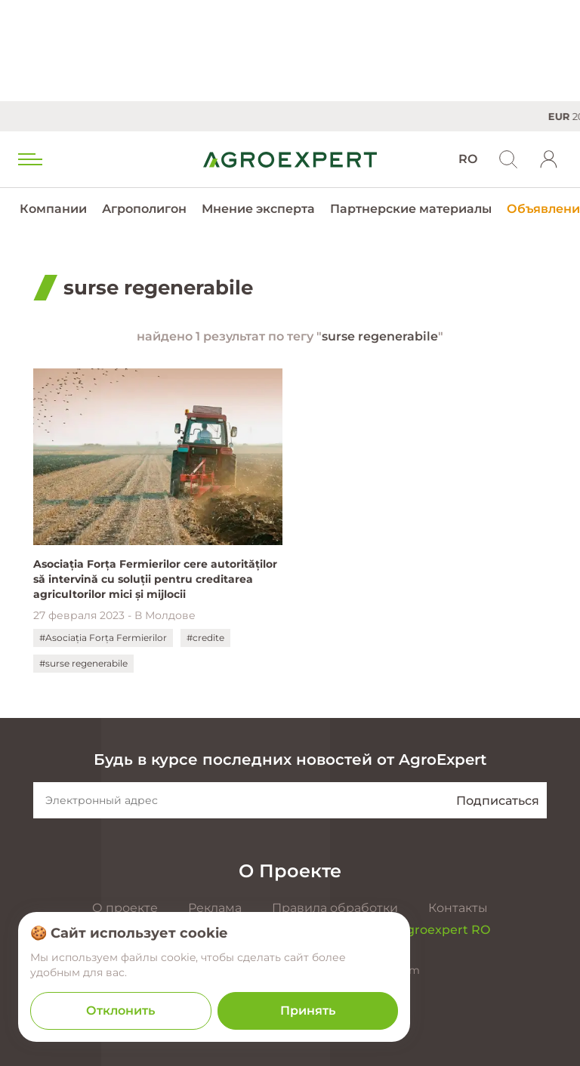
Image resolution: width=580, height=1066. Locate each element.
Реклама (215, 908)
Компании (53, 209)
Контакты (458, 908)
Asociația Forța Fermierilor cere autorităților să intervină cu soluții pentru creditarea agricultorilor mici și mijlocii (155, 579)
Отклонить (120, 1010)
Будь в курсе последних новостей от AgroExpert (290, 759)
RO (467, 159)
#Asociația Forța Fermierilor (103, 637)
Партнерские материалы (411, 209)
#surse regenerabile (83, 663)
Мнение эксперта (258, 209)
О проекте (125, 908)
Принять (307, 1010)
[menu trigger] (28, 159)
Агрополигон (144, 209)
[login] (549, 159)
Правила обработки (335, 908)
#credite (205, 637)
